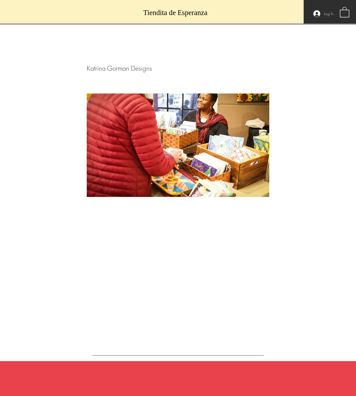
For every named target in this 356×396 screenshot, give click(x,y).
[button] (344, 11)
